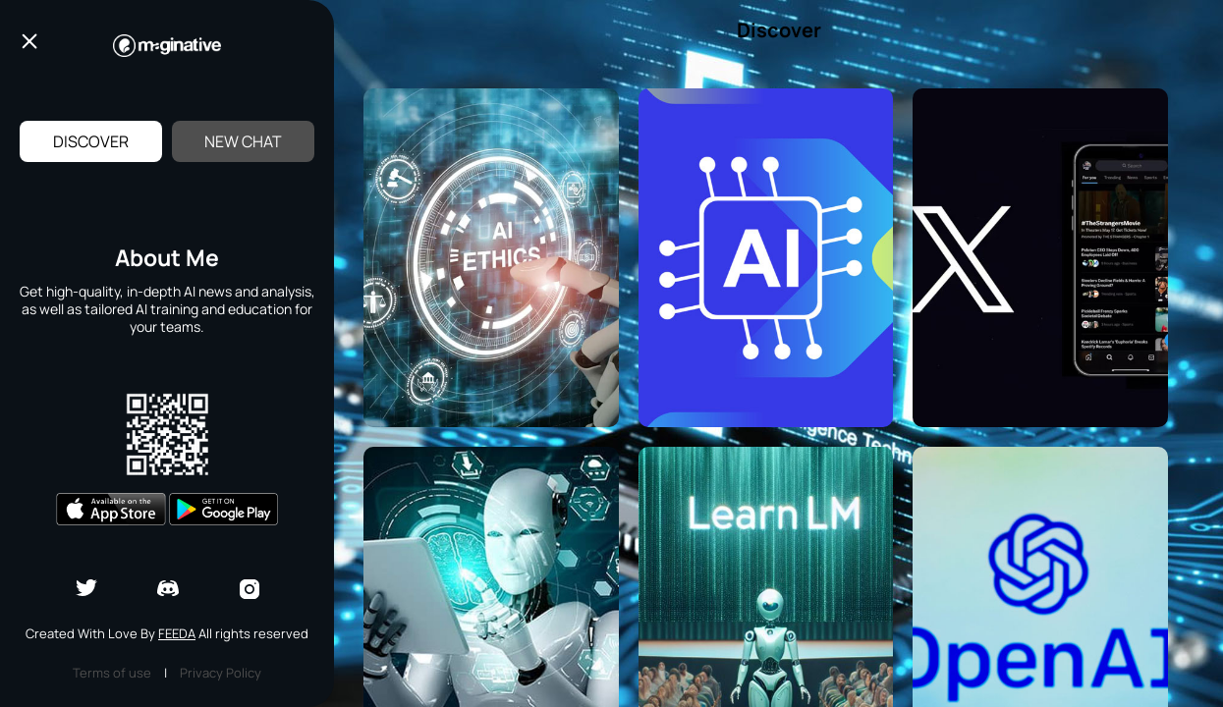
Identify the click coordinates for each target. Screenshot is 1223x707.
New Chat (243, 141)
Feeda (176, 633)
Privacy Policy (220, 672)
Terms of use (112, 672)
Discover (91, 141)
